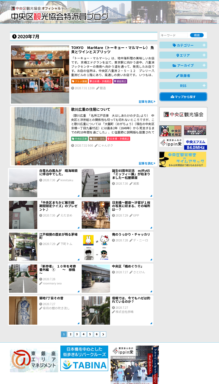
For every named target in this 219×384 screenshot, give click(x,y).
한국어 (202, 375)
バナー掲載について (25, 366)
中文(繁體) (187, 375)
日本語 (138, 375)
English (152, 375)
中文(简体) (169, 375)
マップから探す (183, 97)
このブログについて (58, 366)
